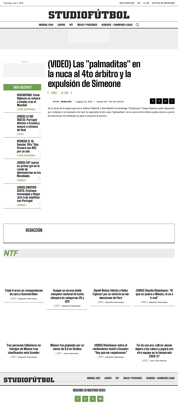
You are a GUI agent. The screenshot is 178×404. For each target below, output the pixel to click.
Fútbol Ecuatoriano (26, 109)
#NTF (13, 298)
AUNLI (54, 92)
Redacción (66, 101)
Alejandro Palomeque (27, 299)
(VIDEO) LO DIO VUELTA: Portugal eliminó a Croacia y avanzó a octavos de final (28, 123)
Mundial (21, 180)
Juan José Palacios (158, 361)
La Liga (64, 92)
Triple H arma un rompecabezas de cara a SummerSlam (24, 292)
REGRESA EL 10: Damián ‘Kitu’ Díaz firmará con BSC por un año (28, 146)
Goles (20, 134)
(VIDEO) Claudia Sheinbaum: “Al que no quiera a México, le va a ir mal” (154, 294)
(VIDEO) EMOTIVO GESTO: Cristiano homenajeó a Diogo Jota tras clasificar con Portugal (28, 194)
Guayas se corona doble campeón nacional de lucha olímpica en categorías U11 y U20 (67, 296)
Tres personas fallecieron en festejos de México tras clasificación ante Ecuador (24, 348)
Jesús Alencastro (71, 353)
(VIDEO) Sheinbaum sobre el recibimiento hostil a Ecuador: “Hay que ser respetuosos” (111, 348)
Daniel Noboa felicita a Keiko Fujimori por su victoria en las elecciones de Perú (111, 294)
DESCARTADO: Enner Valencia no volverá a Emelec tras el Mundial (28, 100)
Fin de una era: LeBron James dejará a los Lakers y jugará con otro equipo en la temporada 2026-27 (154, 350)
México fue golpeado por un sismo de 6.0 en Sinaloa (67, 347)
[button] (137, 24)
